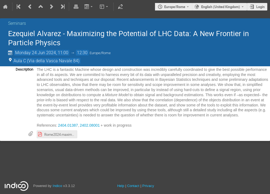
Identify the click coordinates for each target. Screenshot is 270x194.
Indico (57, 185)
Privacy (148, 185)
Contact (133, 185)
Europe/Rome (174, 6)
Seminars (17, 23)
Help (120, 185)
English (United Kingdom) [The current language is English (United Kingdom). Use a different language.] (220, 6)
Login (260, 6)
